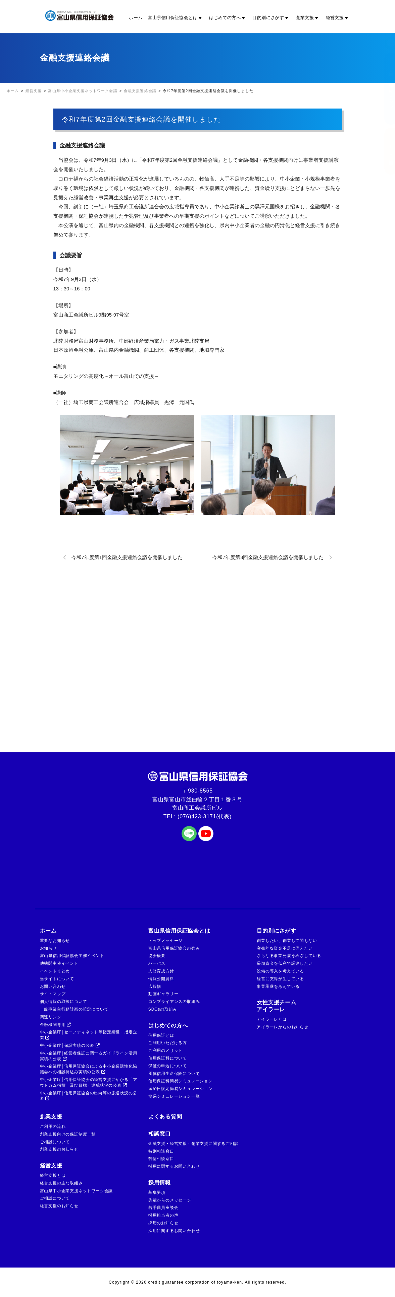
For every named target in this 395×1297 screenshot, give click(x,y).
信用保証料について (167, 1058)
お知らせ (48, 948)
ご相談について (55, 1142)
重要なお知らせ (55, 940)
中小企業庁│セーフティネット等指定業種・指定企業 (88, 1035)
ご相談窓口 (384, 151)
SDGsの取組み (162, 1009)
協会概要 (156, 955)
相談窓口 (159, 1134)
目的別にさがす (271, 17)
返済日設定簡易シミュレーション (180, 1088)
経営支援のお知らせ (59, 1206)
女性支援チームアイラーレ (276, 1006)
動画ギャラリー (163, 994)
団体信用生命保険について (174, 1073)
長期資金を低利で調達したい (284, 963)
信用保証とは (161, 1035)
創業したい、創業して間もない (287, 940)
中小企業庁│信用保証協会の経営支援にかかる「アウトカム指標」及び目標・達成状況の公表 (88, 1082)
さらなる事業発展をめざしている (289, 955)
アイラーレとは (272, 1019)
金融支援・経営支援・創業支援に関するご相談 (193, 1143)
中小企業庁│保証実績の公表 (70, 1045)
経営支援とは (53, 1175)
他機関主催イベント (59, 963)
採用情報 (159, 1182)
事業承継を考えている (278, 986)
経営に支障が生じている (280, 978)
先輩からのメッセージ (169, 1200)
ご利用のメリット (165, 1050)
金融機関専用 (55, 1024)
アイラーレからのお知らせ (282, 1027)
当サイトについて (57, 978)
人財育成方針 (161, 971)
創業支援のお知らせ (59, 1149)
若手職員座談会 (163, 1207)
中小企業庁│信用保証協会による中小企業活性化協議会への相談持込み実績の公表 (88, 1069)
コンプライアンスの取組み (174, 1001)
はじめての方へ (228, 17)
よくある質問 (165, 1116)
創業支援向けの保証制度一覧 (68, 1134)
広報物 (154, 986)
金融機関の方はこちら (384, 88)
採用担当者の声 (163, 1215)
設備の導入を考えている (280, 971)
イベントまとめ (55, 971)
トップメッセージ (165, 940)
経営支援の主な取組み (61, 1183)
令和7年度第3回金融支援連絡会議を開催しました (268, 557)
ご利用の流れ (53, 1126)
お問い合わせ (53, 986)
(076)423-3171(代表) (205, 816)
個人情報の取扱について (63, 1001)
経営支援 (338, 17)
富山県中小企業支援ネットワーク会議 (76, 1190)
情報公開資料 (161, 978)
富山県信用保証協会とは (176, 17)
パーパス (156, 963)
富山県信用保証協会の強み (174, 948)
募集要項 (156, 1192)
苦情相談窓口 (161, 1158)
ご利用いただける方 (167, 1042)
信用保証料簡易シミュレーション (180, 1081)
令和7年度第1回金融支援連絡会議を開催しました (127, 557)
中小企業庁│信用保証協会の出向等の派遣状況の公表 (88, 1096)
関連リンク (50, 1017)
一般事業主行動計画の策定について (74, 1009)
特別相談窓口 (161, 1151)
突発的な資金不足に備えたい (284, 948)
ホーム (135, 17)
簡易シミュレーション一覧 (174, 1096)
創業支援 (308, 17)
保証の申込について (167, 1066)
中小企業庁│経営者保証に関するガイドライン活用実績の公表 (88, 1056)
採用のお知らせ (163, 1223)
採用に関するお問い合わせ (174, 1166)
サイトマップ (53, 994)
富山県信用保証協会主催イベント (72, 955)
